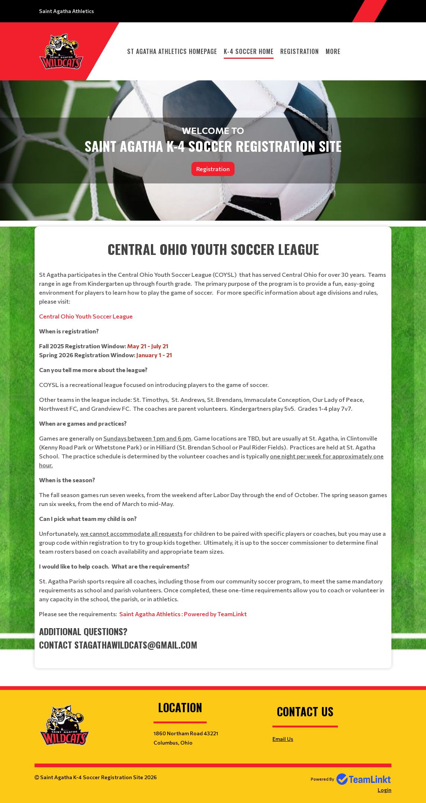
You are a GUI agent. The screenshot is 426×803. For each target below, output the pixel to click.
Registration (299, 51)
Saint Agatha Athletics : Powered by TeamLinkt (183, 613)
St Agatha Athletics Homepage (172, 51)
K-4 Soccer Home (249, 51)
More (333, 51)
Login (384, 790)
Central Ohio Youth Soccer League (86, 316)
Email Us (282, 739)
